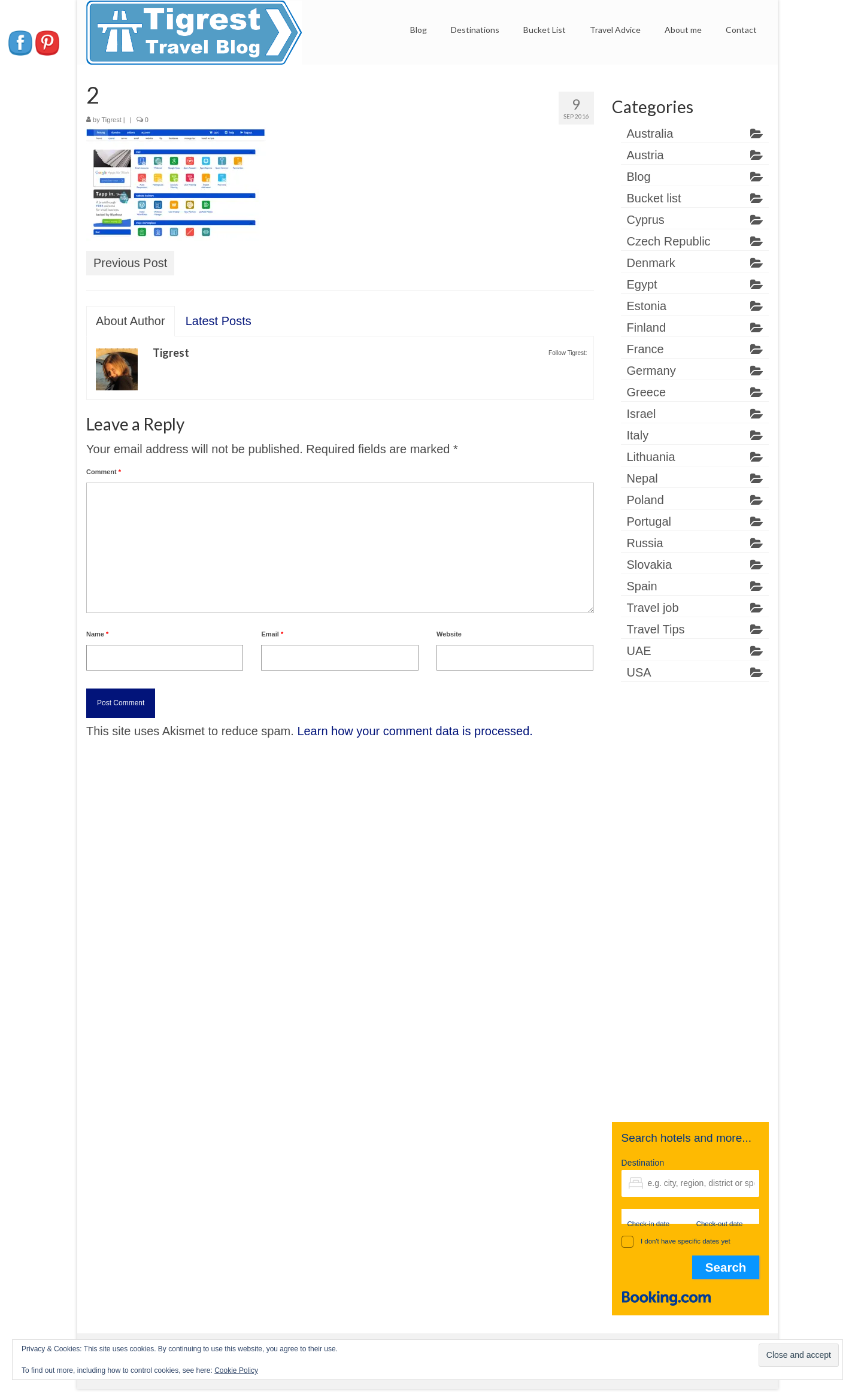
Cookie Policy (236, 1370)
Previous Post (130, 262)
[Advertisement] (690, 909)
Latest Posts (218, 320)
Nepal (642, 478)
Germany (651, 370)
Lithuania (651, 456)
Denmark (651, 262)
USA (639, 672)
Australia (650, 133)
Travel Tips (656, 629)
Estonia (647, 306)
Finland (646, 327)
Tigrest (112, 119)
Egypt (642, 284)
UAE (639, 650)
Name (97, 634)
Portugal (649, 521)
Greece (646, 392)
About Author (130, 320)
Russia (645, 543)
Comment (103, 471)
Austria (645, 155)
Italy (638, 435)
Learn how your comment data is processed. (415, 731)
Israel (641, 413)
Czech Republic (669, 241)
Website (449, 634)
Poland (645, 500)
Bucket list (654, 198)
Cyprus (646, 219)
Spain (642, 586)
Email (272, 634)
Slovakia (649, 564)
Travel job (653, 607)
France (645, 349)
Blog (639, 176)
